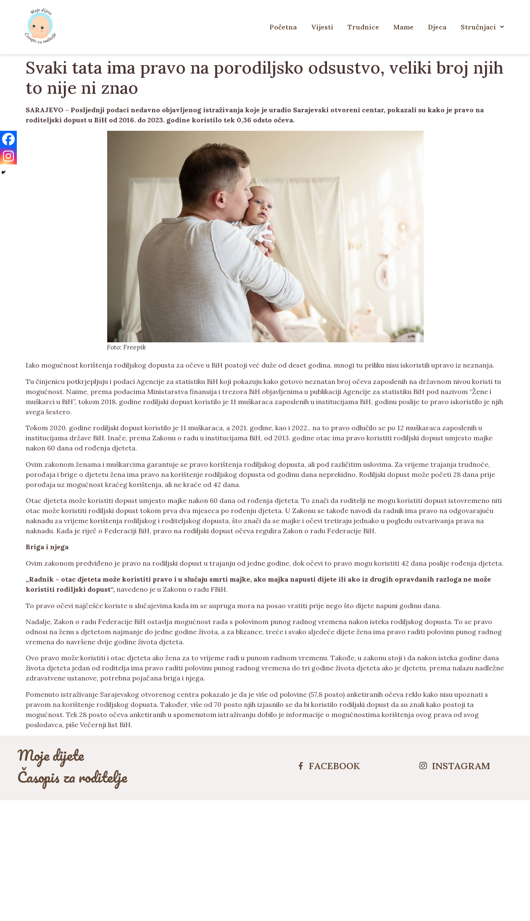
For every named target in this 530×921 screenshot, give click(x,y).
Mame (403, 27)
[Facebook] (8, 139)
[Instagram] (8, 156)
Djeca (437, 27)
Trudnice (363, 27)
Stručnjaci (482, 27)
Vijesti (322, 27)
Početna (283, 27)
